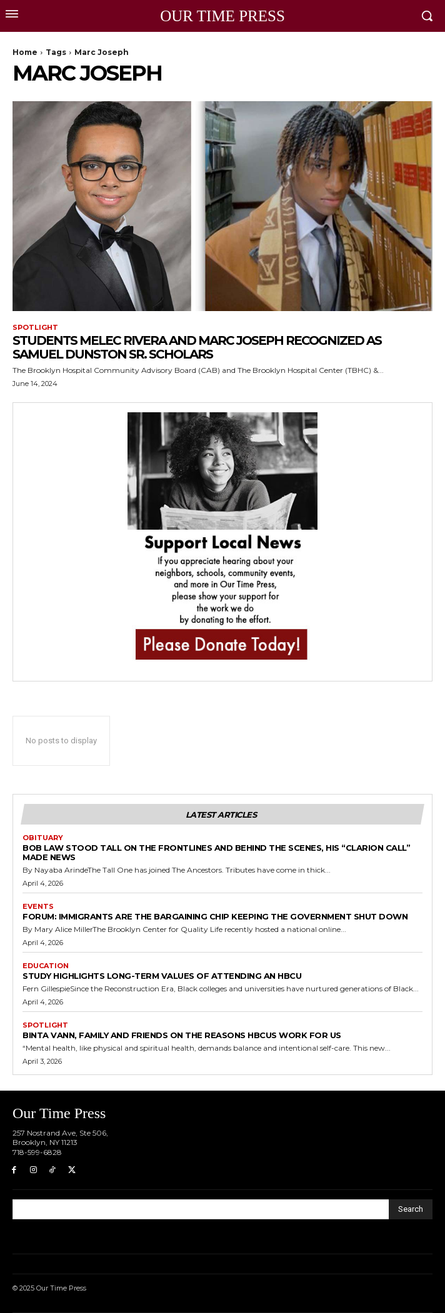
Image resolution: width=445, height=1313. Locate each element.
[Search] (410, 1209)
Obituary (42, 838)
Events (38, 907)
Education (45, 966)
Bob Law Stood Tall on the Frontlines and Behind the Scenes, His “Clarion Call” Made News (216, 852)
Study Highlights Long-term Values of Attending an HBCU (161, 976)
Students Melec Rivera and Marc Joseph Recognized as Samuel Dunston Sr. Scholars (196, 347)
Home (25, 52)
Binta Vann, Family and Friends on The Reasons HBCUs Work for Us (181, 1035)
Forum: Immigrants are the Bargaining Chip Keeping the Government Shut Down (215, 916)
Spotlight (35, 328)
